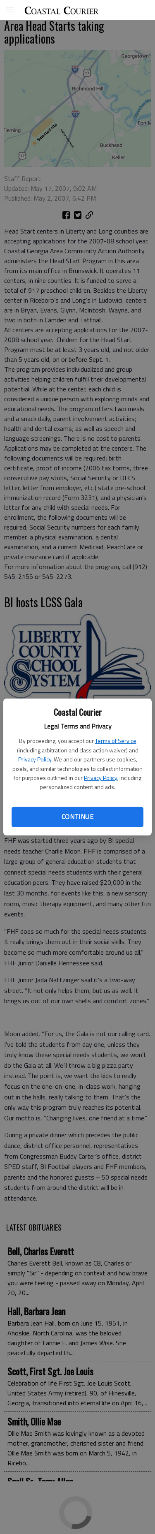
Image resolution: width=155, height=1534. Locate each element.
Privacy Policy (34, 759)
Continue (77, 816)
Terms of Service (115, 740)
